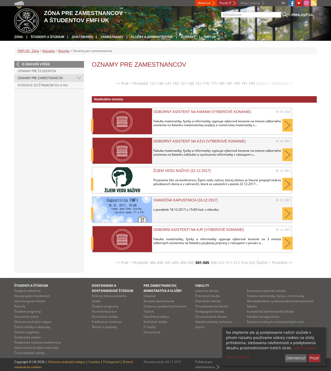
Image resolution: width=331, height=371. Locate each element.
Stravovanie (152, 332)
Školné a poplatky (26, 332)
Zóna (18, 37)
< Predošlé (139, 83)
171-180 (217, 83)
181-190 (233, 83)
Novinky (64, 51)
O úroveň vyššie (36, 64)
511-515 (233, 262)
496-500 (187, 262)
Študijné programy (27, 311)
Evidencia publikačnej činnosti (165, 306)
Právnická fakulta (207, 296)
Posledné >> (282, 262)
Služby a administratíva (152, 37)
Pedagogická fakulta (209, 311)
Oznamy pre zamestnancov (40, 78)
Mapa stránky (250, 3)
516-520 (248, 262)
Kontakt (188, 37)
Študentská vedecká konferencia (37, 342)
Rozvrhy (20, 306)
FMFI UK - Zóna (28, 51)
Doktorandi (82, 37)
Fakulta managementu (263, 316)
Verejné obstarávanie (159, 301)
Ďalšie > (263, 262)
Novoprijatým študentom (32, 296)
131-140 (156, 83)
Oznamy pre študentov (37, 71)
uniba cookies (305, 347)
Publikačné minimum (107, 322)
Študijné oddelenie (27, 291)
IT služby (150, 327)
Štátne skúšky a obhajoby (32, 327)
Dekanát (150, 296)
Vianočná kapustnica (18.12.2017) (185, 200)
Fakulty (202, 285)
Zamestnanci (112, 37)
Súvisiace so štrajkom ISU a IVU (43, 85)
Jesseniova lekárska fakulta (266, 291)
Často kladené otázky (29, 353)
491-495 (172, 262)
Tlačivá (149, 311)
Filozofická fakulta (208, 301)
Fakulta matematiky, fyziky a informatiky (275, 296)
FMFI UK (210, 37)
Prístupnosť (111, 362)
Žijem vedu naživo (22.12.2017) (182, 171)
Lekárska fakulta (207, 291)
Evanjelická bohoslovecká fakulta (270, 311)
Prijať (314, 357)
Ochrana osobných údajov (32, 322)
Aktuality (48, 51)
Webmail (204, 3)
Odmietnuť (295, 357)
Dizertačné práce (104, 311)
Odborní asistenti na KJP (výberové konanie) (198, 230)
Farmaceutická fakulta (211, 316)
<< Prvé (122, 83)
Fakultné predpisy (156, 316)
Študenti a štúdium (47, 37)
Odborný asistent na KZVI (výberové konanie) (199, 141)
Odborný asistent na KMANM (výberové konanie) (202, 112)
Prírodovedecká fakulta (211, 306)
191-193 (248, 83)
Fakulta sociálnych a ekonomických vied (275, 322)
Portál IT (225, 3)
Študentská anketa (27, 337)
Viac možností (238, 356)
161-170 (202, 83)
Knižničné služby (155, 322)
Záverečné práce (26, 316)
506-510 (217, 262)
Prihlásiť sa (302, 15)
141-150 (172, 83)
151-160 (187, 83)
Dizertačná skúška (105, 316)
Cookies (94, 362)
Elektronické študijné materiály (36, 347)
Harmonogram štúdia (29, 301)
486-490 (156, 262)
